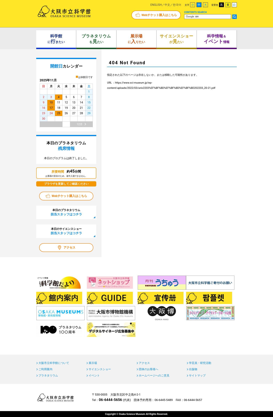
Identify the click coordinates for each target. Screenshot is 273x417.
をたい (96, 39)
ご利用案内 (45, 369)
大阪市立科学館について (53, 363)
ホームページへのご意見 (154, 375)
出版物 (193, 369)
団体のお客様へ (148, 369)
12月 (80, 124)
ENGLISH (156, 4)
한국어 (177, 4)
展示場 (93, 363)
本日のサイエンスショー (66, 231)
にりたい (136, 39)
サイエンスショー (100, 369)
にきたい (56, 39)
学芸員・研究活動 (200, 363)
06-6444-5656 (110, 400)
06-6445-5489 (163, 400)
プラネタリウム (48, 375)
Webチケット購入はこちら (159, 15)
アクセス (69, 247)
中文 (167, 4)
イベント (94, 375)
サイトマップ (197, 375)
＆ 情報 (216, 39)
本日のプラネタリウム (66, 212)
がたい (176, 39)
